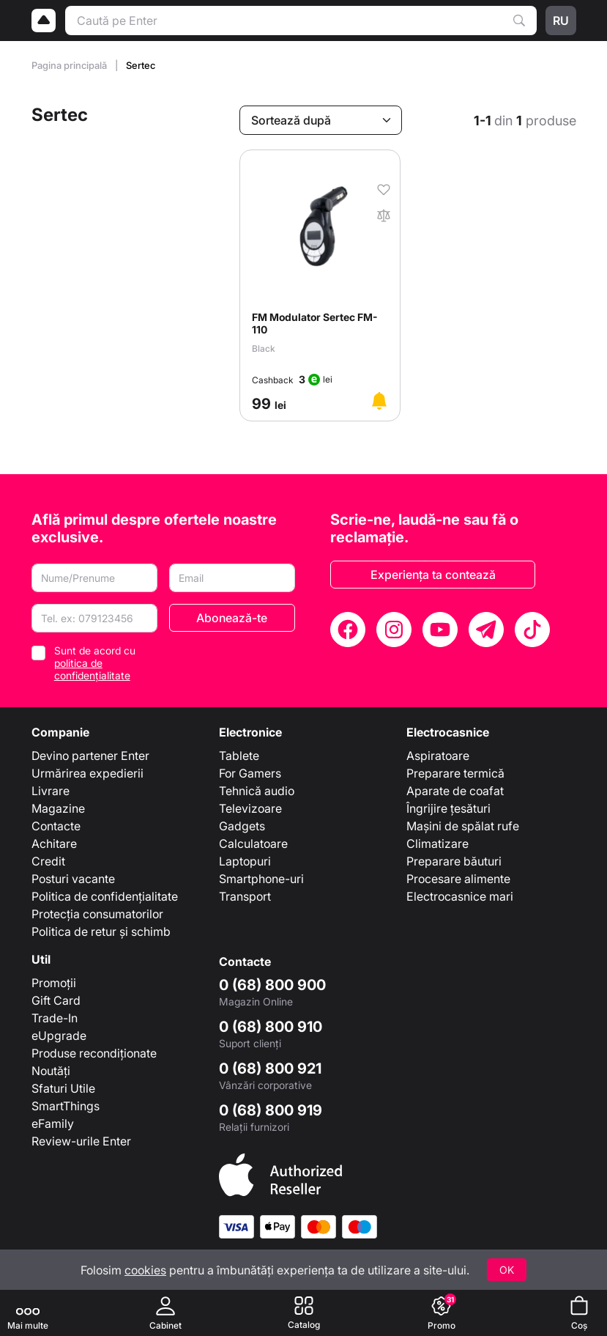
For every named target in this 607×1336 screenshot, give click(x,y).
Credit (48, 861)
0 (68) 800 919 (270, 1110)
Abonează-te (231, 617)
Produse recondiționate (94, 1053)
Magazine (58, 808)
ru (561, 20)
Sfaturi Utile (63, 1088)
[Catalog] (304, 1313)
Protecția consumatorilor (97, 914)
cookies (145, 1270)
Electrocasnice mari (459, 896)
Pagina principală (70, 65)
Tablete (239, 755)
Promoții (53, 982)
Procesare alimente (458, 878)
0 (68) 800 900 (272, 985)
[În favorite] (383, 188)
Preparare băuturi (454, 861)
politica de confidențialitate (92, 669)
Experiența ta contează (433, 574)
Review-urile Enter (81, 1141)
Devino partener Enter (90, 755)
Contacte (56, 826)
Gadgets (242, 826)
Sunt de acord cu (94, 663)
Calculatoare (253, 843)
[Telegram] (486, 629)
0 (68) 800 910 (270, 1027)
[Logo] (43, 20)
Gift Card (56, 1000)
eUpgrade (58, 1035)
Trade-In (54, 1018)
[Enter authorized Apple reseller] (280, 1173)
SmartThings (65, 1106)
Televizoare (250, 808)
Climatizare (437, 843)
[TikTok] (532, 629)
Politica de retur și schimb (101, 931)
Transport (245, 896)
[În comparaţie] (383, 214)
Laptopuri (245, 861)
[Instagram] (394, 629)
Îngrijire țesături (448, 808)
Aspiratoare (437, 755)
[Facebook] (347, 629)
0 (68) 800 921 (270, 1068)
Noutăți (50, 1070)
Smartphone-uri (261, 878)
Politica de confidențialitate (104, 896)
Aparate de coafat (455, 790)
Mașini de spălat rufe (462, 826)
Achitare (54, 843)
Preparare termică (455, 773)
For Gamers (250, 773)
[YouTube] (440, 629)
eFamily (52, 1123)
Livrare (50, 790)
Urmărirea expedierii (87, 773)
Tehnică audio (256, 790)
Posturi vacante (73, 878)
